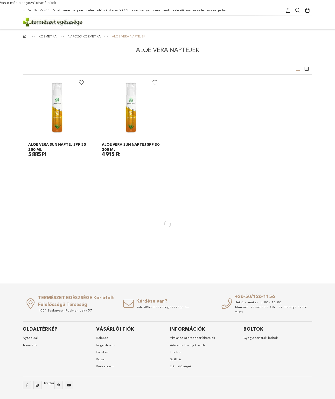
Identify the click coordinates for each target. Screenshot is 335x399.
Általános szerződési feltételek (192, 338)
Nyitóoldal (30, 338)
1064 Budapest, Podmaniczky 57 (65, 310)
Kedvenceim (105, 366)
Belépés (102, 338)
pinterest (58, 385)
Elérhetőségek (181, 366)
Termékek (30, 345)
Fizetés (175, 352)
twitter (49, 383)
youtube (69, 385)
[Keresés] (298, 10)
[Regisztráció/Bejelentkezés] (288, 10)
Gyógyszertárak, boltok (261, 338)
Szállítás (176, 359)
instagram (37, 385)
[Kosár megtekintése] (307, 10)
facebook (27, 385)
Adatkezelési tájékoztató (188, 345)
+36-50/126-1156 (39, 10)
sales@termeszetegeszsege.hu (199, 10)
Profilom (102, 352)
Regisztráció (105, 345)
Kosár (100, 359)
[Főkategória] (25, 36)
